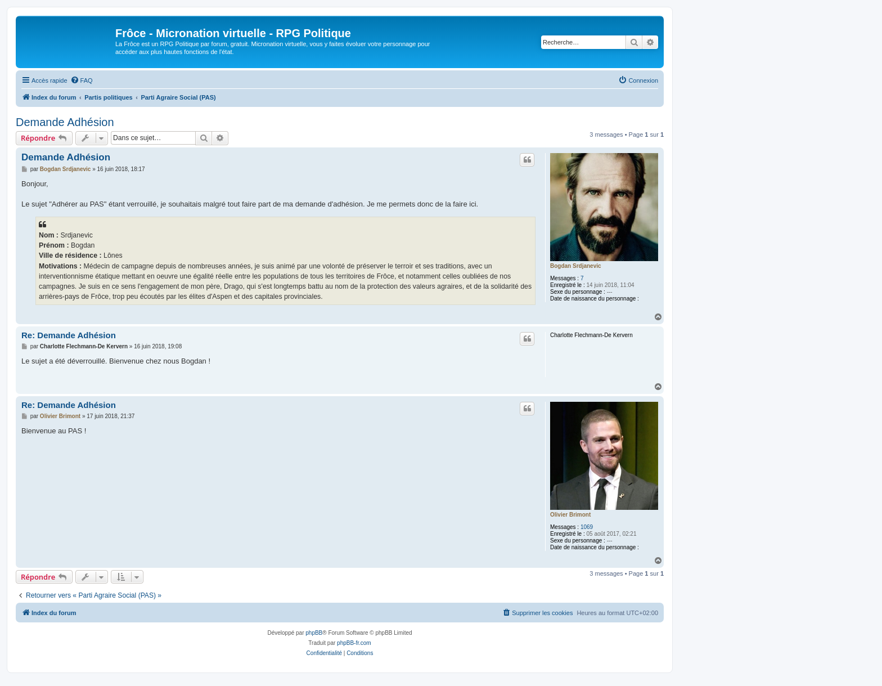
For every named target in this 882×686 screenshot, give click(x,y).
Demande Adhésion (65, 122)
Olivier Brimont (570, 515)
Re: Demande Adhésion (68, 335)
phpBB (313, 633)
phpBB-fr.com (354, 643)
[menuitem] (81, 80)
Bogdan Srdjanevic (575, 266)
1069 (586, 527)
